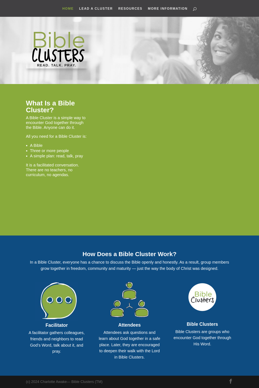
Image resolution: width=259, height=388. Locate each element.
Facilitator (57, 325)
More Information (168, 8)
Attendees (129, 325)
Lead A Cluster (96, 8)
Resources (130, 8)
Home (68, 8)
